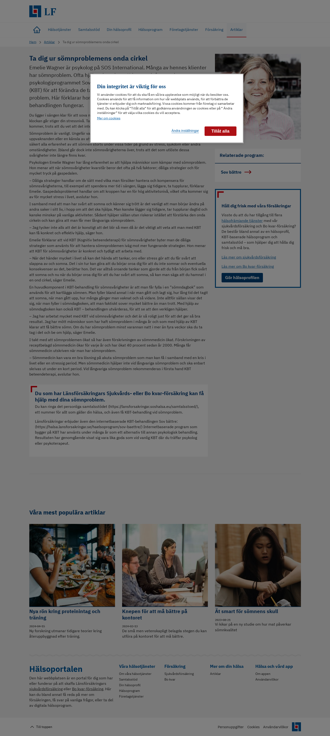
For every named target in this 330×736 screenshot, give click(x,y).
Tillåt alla (220, 131)
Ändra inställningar (185, 131)
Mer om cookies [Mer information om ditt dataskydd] (108, 118)
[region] (167, 108)
